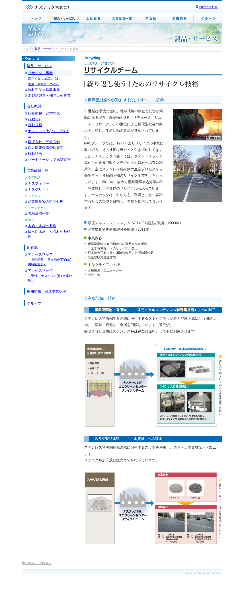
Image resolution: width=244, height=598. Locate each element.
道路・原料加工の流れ (43, 84)
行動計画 (35, 153)
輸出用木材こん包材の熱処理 (49, 234)
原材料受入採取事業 (44, 90)
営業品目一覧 (37, 170)
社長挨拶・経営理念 (44, 113)
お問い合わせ (208, 6)
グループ (34, 303)
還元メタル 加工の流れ (44, 78)
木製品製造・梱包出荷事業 (49, 95)
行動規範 (35, 125)
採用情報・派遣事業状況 (46, 291)
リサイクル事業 (40, 73)
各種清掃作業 (38, 213)
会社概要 (34, 106)
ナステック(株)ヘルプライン (49, 133)
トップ (27, 48)
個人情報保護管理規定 (46, 148)
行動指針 (35, 119)
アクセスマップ (40, 254)
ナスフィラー (38, 183)
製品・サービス (45, 48)
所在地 (32, 247)
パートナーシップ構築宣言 (49, 159)
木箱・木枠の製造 (42, 226)
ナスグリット (38, 189)
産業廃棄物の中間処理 (46, 201)
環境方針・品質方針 (44, 142)
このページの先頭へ (38, 563)
